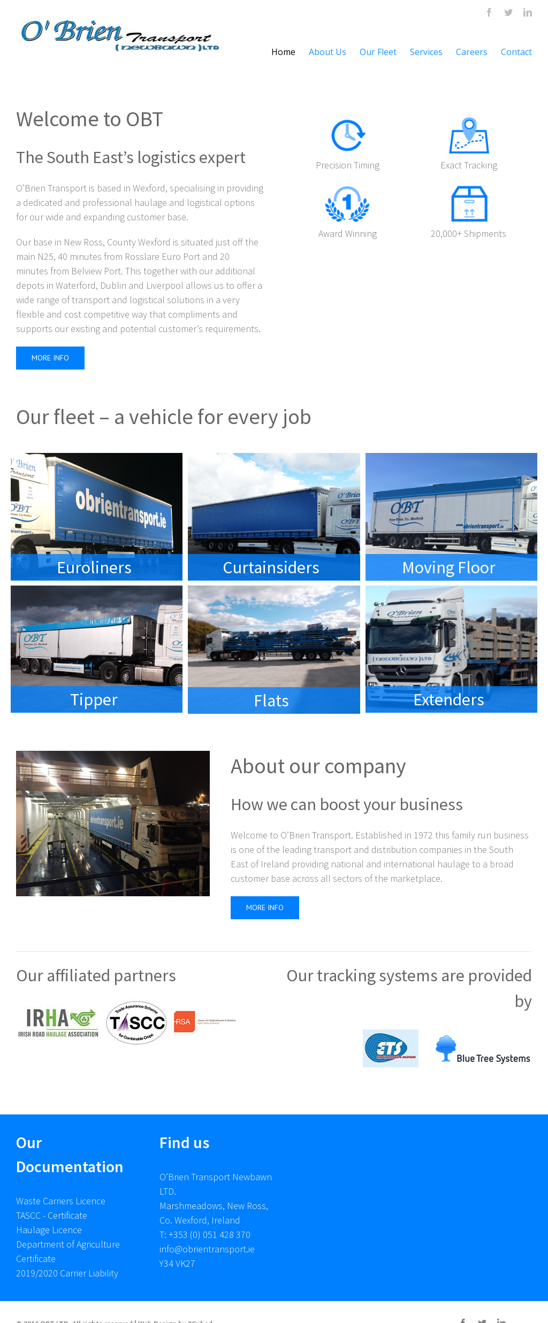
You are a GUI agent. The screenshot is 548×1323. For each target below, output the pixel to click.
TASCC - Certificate (51, 1215)
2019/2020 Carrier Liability (67, 1273)
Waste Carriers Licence (60, 1201)
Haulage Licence (49, 1230)
